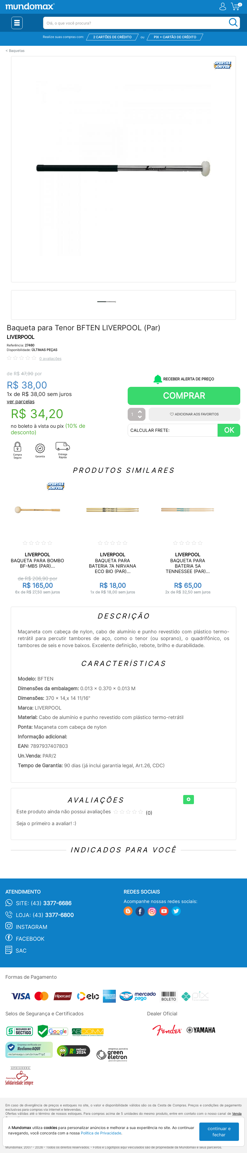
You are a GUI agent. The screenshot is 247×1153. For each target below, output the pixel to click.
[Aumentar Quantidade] (140, 412)
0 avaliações (50, 358)
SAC (21, 950)
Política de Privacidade (101, 1133)
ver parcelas (20, 401)
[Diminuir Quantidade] (140, 417)
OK (229, 430)
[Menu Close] (17, 23)
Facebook (30, 939)
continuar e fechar (219, 1131)
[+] (188, 799)
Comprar (184, 396)
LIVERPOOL (20, 337)
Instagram (31, 927)
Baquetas (17, 51)
